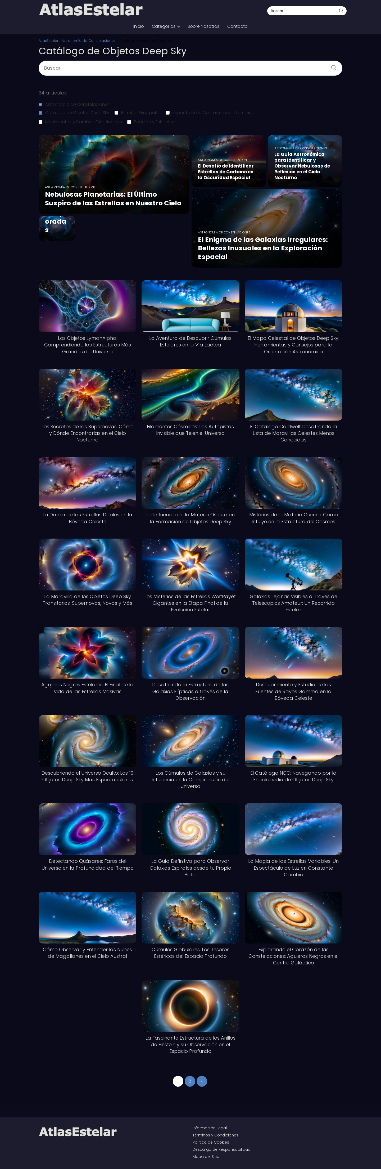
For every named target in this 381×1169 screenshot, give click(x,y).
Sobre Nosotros (203, 26)
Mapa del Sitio (206, 1156)
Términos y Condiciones (215, 1135)
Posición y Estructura (151, 122)
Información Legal (210, 1128)
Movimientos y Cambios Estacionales (80, 122)
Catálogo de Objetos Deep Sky (74, 113)
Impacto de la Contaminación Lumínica (210, 113)
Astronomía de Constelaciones (74, 104)
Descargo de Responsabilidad (222, 1149)
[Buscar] (341, 10)
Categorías (163, 26)
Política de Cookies (211, 1142)
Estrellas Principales (138, 113)
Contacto (237, 26)
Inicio (138, 26)
